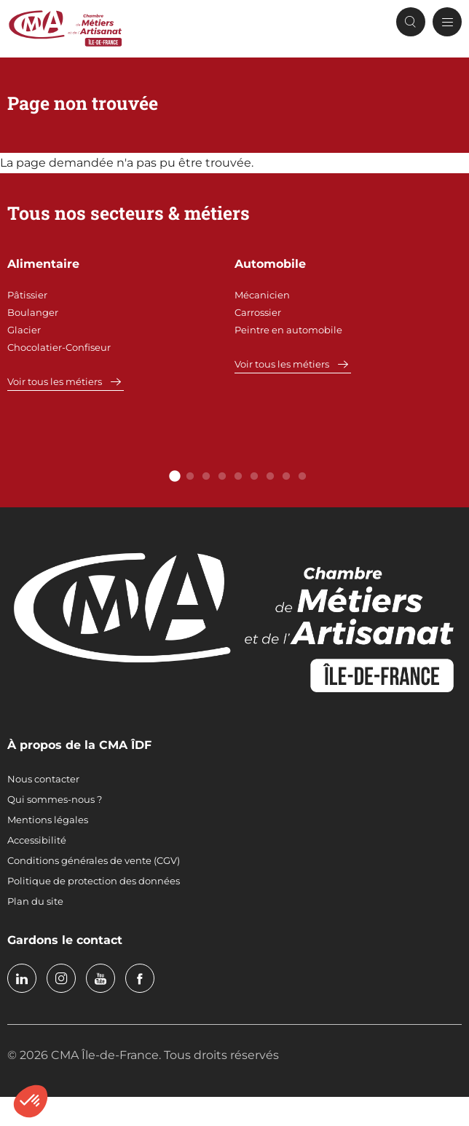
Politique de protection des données (93, 881)
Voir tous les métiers (54, 381)
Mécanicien (262, 295)
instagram (61, 978)
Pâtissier (27, 295)
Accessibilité (36, 840)
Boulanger (32, 312)
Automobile (270, 264)
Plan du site (35, 901)
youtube (100, 978)
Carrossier (257, 312)
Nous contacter (43, 779)
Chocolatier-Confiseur (59, 347)
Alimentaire (43, 264)
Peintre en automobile (288, 330)
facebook (139, 978)
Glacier (24, 330)
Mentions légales (47, 819)
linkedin (21, 978)
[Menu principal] (447, 21)
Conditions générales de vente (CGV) (93, 860)
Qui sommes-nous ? (54, 799)
